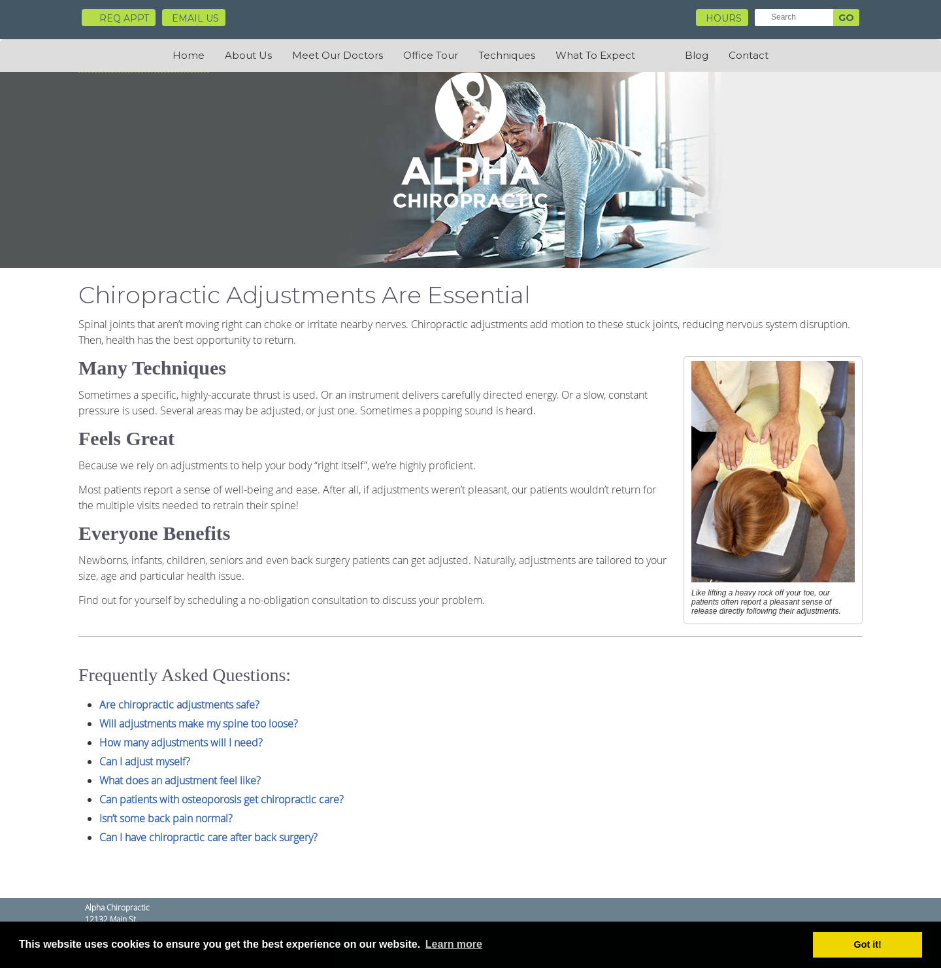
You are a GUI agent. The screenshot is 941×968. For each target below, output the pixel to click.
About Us (248, 55)
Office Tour (430, 55)
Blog (696, 55)
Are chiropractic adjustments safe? (179, 704)
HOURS (724, 18)
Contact (748, 55)
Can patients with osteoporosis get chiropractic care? (221, 799)
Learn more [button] (453, 944)
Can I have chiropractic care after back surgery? (208, 837)
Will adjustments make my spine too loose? (198, 723)
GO (846, 18)
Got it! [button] (868, 944)
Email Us (195, 18)
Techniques (506, 55)
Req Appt (118, 18)
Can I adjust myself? (144, 761)
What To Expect (595, 55)
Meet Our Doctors (337, 55)
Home (189, 55)
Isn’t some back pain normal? (166, 818)
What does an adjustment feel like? (180, 780)
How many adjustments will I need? (181, 742)
